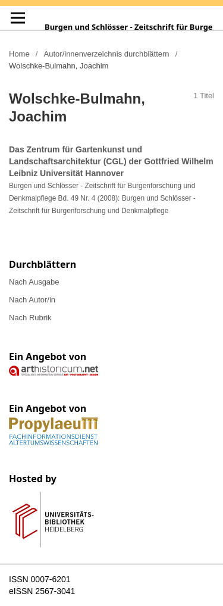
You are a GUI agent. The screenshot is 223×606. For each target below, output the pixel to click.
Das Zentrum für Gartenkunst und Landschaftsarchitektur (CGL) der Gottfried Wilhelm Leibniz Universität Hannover (111, 161)
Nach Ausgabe (34, 281)
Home (19, 53)
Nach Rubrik (30, 317)
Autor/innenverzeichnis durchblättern (106, 53)
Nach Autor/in (32, 299)
